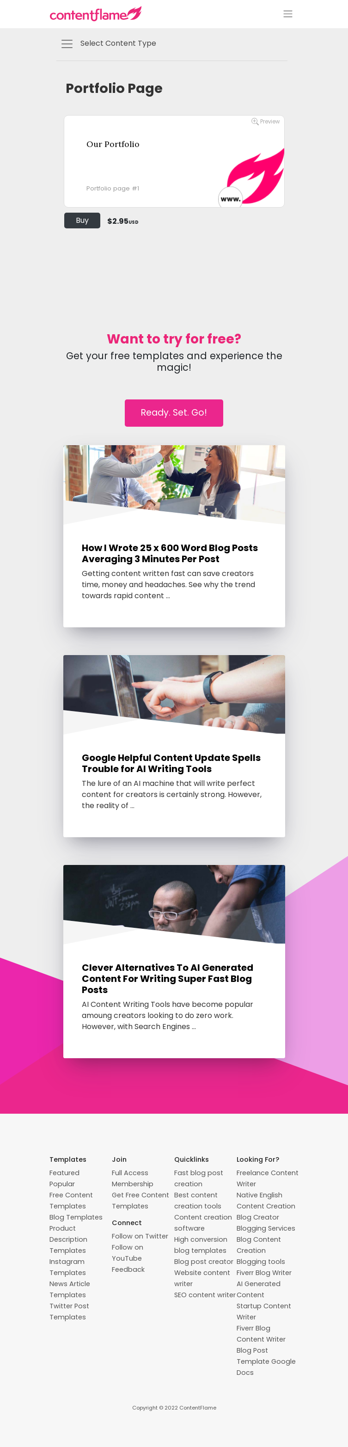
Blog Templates (76, 1217)
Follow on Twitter (140, 1236)
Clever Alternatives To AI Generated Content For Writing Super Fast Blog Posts (167, 978)
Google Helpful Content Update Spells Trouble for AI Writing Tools (171, 763)
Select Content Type (108, 44)
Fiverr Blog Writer (264, 1272)
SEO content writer (205, 1295)
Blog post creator (203, 1261)
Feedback (128, 1269)
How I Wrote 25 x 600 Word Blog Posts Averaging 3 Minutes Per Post (170, 553)
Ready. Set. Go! (174, 412)
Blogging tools (261, 1261)
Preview (265, 122)
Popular (62, 1184)
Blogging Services (266, 1228)
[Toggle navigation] (288, 13)
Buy (82, 220)
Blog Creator (258, 1217)
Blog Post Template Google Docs (266, 1361)
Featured (64, 1172)
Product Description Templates (68, 1239)
